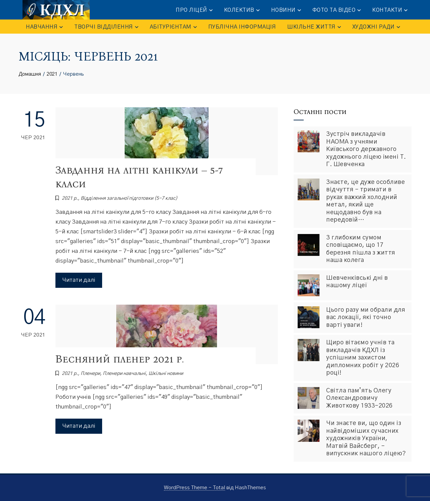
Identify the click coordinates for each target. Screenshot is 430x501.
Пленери (90, 373)
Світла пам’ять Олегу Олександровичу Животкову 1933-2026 (359, 398)
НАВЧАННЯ (44, 27)
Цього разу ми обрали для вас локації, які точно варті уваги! (365, 317)
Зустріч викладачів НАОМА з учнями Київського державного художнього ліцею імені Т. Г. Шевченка (366, 149)
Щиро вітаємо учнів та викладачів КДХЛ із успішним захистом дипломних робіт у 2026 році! (362, 358)
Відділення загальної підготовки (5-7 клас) (129, 198)
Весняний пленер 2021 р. (119, 359)
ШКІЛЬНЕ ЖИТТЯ (314, 27)
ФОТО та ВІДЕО (336, 10)
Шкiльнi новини (165, 373)
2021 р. (70, 198)
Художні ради (376, 27)
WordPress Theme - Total (194, 487)
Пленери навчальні (124, 373)
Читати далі (78, 280)
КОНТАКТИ (389, 10)
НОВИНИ (286, 10)
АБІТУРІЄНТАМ (173, 27)
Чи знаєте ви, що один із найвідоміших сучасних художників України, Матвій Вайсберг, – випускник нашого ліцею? (366, 438)
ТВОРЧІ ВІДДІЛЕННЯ (106, 27)
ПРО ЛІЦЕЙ (194, 10)
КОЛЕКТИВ (242, 10)
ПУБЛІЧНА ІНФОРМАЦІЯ (242, 27)
